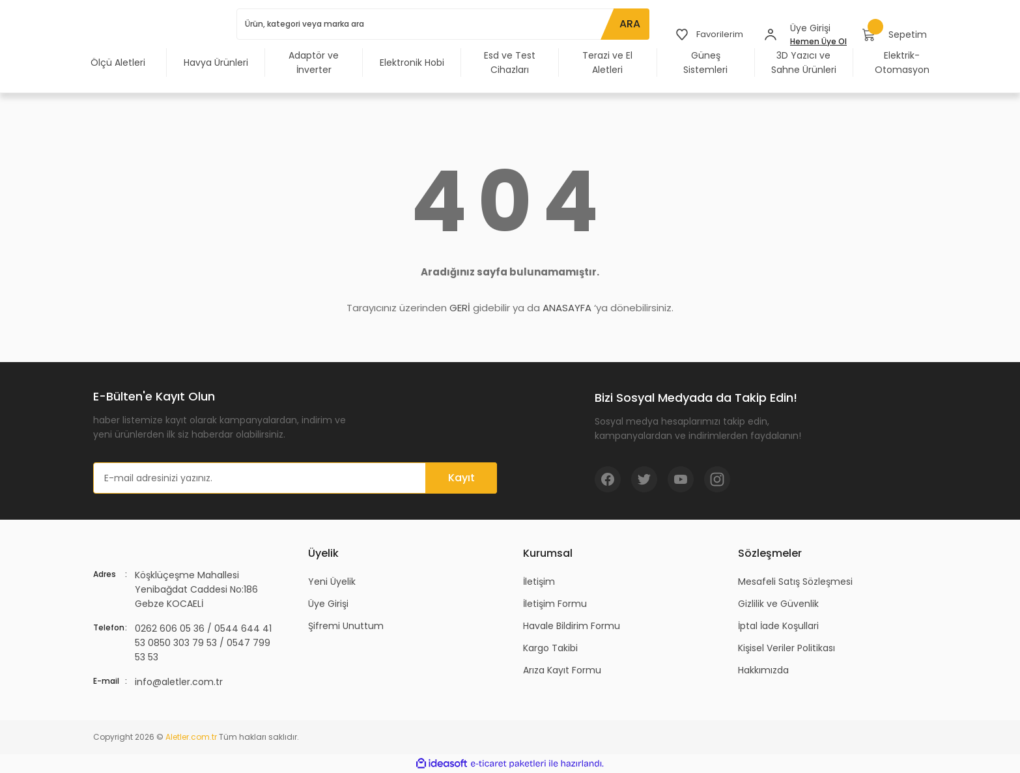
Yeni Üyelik (332, 581)
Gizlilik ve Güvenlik (778, 603)
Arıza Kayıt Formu (562, 670)
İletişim (539, 581)
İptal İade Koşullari (778, 625)
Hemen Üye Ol (818, 41)
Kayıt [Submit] (461, 477)
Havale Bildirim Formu (571, 625)
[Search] (441, 24)
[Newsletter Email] (295, 478)
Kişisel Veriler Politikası (786, 647)
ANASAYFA (567, 308)
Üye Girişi (328, 603)
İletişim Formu (555, 603)
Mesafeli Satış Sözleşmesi (795, 581)
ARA (627, 23)
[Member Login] (770, 34)
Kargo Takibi (550, 647)
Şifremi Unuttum (346, 625)
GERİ (459, 308)
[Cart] (894, 34)
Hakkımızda (763, 670)
